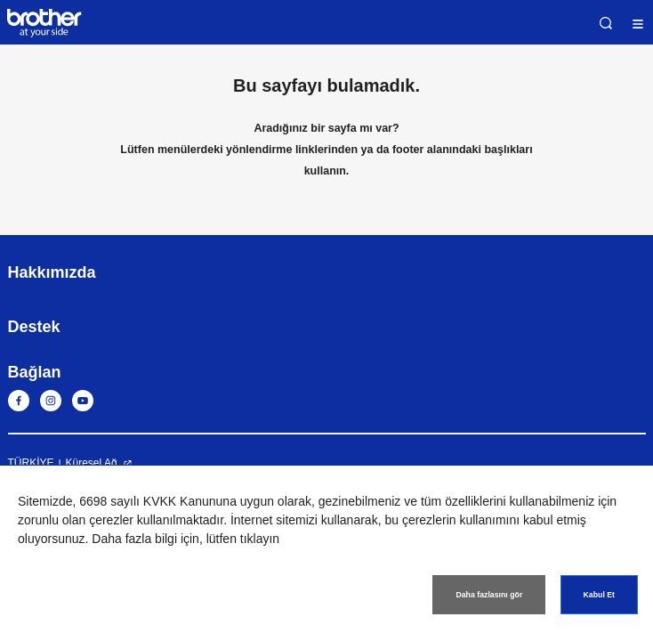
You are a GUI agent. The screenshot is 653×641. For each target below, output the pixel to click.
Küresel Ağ (91, 463)
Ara (606, 23)
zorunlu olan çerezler (75, 520)
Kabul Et (600, 594)
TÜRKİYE (31, 463)
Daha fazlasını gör (488, 594)
